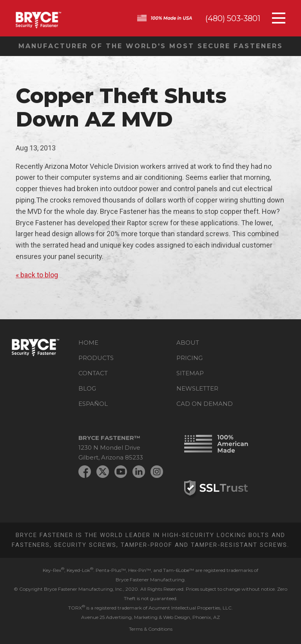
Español (93, 403)
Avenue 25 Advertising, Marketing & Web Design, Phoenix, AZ (150, 617)
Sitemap (190, 373)
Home (88, 342)
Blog (87, 388)
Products (96, 358)
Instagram (156, 471)
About (187, 342)
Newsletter (197, 388)
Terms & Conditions (150, 629)
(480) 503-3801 (232, 18)
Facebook (84, 471)
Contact (93, 373)
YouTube (120, 471)
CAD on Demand (204, 403)
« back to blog (37, 275)
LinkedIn (138, 471)
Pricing (189, 358)
